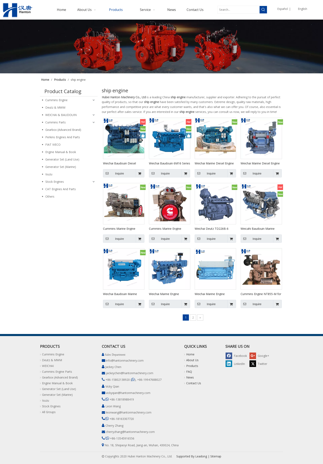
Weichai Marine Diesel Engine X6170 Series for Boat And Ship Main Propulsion (214, 163)
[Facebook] (237, 355)
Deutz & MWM (55, 107)
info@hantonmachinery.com (125, 360)
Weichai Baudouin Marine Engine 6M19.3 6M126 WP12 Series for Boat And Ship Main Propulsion (123, 294)
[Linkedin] (237, 363)
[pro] (161, 46)
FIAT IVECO (53, 144)
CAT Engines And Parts (60, 189)
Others (49, 196)
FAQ (189, 372)
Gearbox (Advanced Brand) (63, 130)
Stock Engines (54, 182)
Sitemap (215, 456)
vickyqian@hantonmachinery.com (128, 393)
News (190, 377)
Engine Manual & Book (60, 152)
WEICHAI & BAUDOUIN (61, 115)
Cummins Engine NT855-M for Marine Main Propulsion (261, 294)
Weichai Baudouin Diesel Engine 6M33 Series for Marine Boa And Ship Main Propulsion (123, 163)
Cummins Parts (55, 122)
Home (190, 354)
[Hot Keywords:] (263, 9)
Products (192, 366)
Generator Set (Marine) (60, 167)
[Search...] (238, 9)
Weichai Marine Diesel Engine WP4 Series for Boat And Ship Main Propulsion (260, 163)
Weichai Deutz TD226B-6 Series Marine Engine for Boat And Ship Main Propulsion (215, 228)
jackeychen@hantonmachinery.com (129, 373)
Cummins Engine (56, 100)
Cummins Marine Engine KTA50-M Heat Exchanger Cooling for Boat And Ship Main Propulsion (120, 228)
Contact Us (193, 383)
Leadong (201, 456)
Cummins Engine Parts (57, 372)
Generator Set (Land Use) (62, 159)
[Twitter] (260, 363)
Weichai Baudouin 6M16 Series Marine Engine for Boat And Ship (169, 163)
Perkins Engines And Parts (62, 137)
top (314, 446)
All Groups (49, 412)
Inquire (113, 173)
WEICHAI (48, 366)
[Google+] (260, 355)
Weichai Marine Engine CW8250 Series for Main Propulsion (211, 294)
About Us (192, 360)
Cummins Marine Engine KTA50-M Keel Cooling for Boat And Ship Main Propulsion (166, 228)
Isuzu (48, 174)
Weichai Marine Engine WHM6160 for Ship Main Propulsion (165, 294)
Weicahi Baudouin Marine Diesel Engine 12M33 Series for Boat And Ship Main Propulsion (259, 228)
